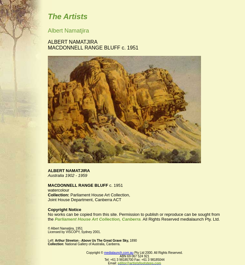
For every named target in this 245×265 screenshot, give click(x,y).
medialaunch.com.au (118, 252)
